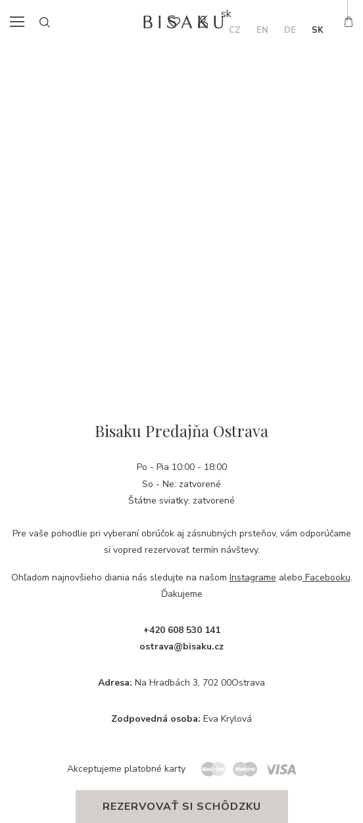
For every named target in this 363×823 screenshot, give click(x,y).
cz (235, 30)
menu (21, 21)
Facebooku (326, 577)
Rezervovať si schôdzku (182, 806)
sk (318, 30)
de (290, 30)
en (262, 30)
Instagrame (253, 577)
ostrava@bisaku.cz (181, 646)
